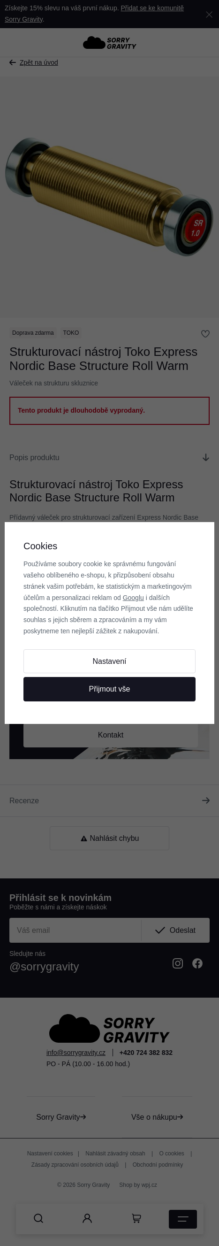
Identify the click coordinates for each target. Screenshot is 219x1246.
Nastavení (109, 661)
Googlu (133, 597)
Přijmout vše (109, 689)
